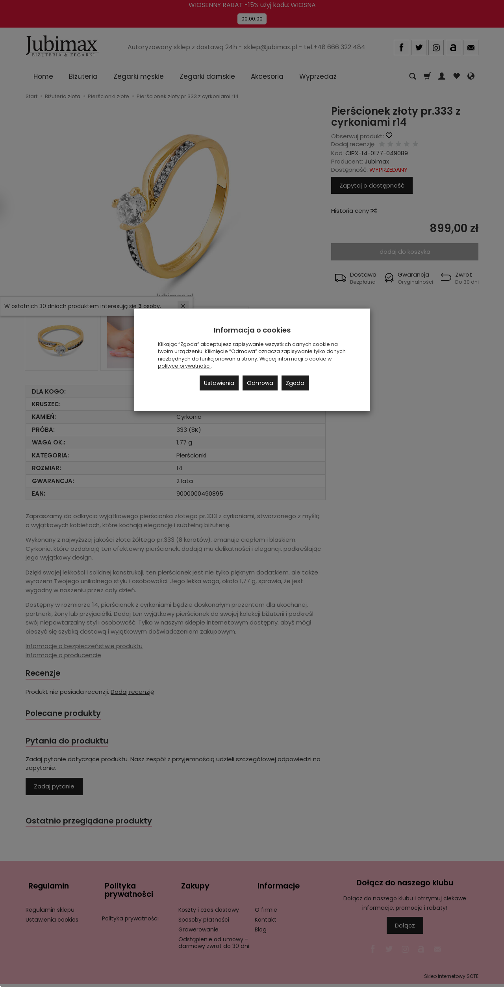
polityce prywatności (184, 365)
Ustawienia (219, 383)
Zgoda (295, 383)
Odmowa (260, 383)
